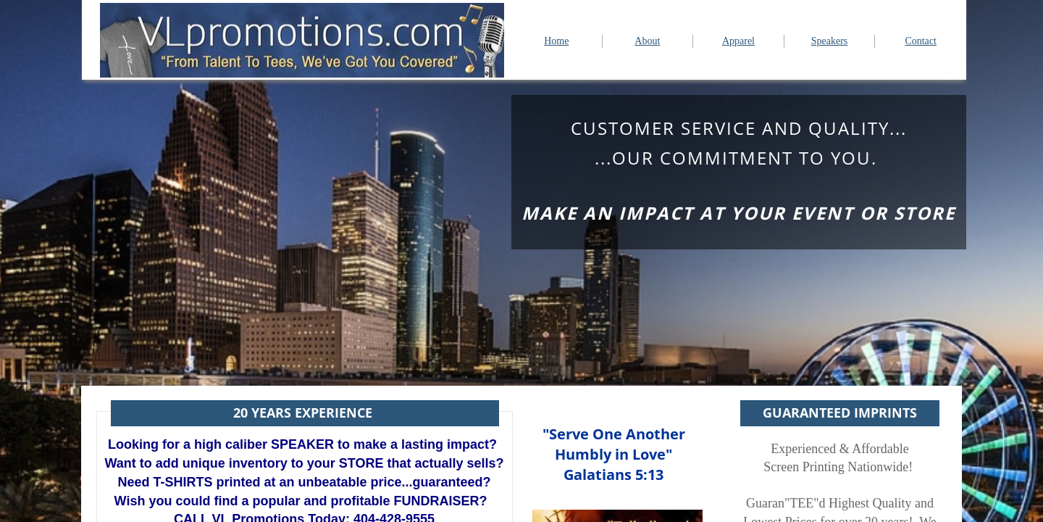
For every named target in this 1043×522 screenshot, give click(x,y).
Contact (921, 41)
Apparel (738, 41)
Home (556, 41)
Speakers (829, 41)
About (647, 41)
